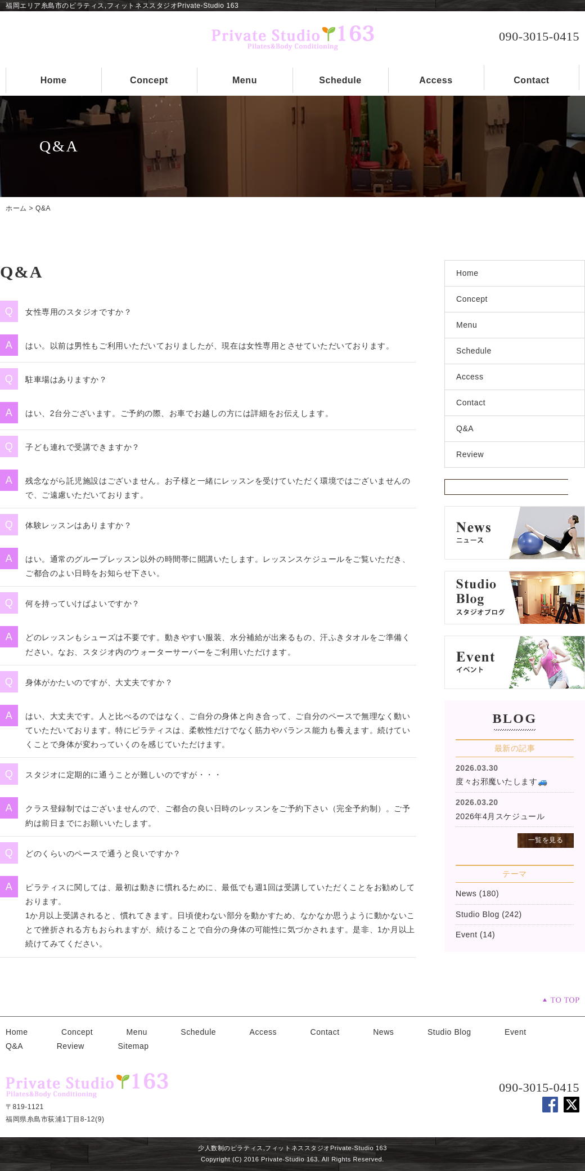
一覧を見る (546, 840)
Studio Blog (478, 914)
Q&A (43, 208)
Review (470, 454)
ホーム (16, 208)
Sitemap (133, 1046)
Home (53, 80)
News (466, 893)
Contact (531, 80)
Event (467, 934)
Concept (149, 80)
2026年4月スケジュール (500, 816)
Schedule (340, 80)
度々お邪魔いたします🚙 (501, 781)
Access (435, 80)
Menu (244, 80)
